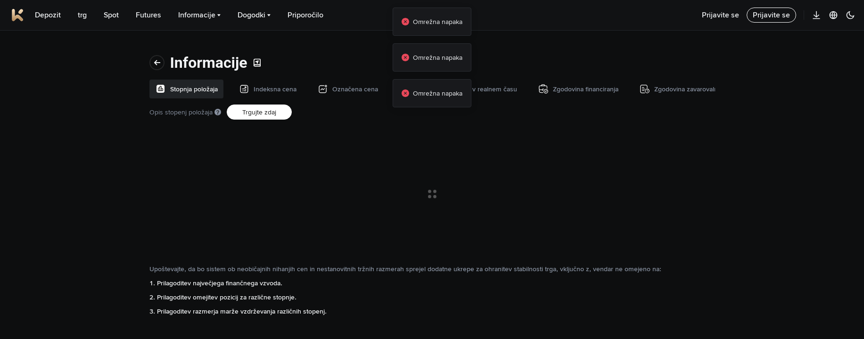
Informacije (199, 15)
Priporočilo (305, 15)
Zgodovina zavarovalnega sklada (53, 210)
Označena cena (38, 106)
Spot (111, 15)
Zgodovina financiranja (48, 175)
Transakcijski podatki (45, 245)
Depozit (48, 15)
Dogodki (254, 15)
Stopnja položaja (39, 45)
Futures (148, 15)
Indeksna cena (37, 75)
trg (82, 15)
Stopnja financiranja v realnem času (46, 140)
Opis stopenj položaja (161, 72)
